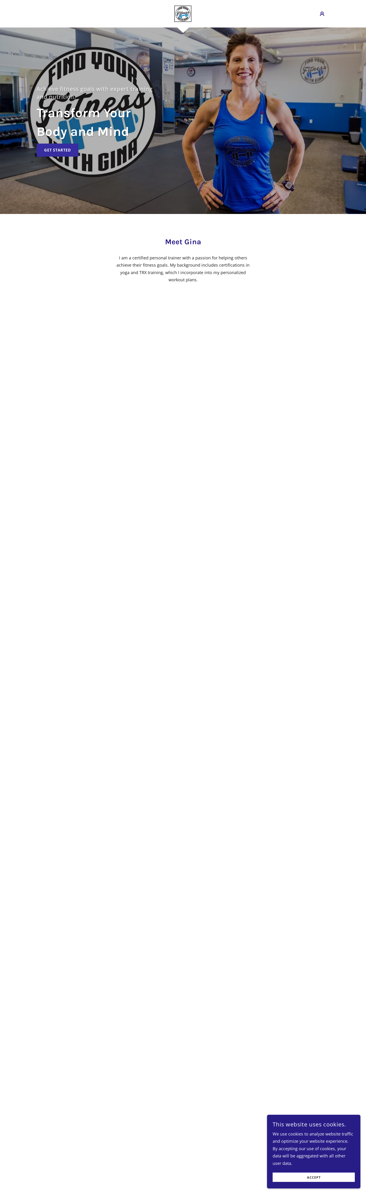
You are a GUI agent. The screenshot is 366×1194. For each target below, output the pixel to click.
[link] (182, 13)
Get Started (57, 150)
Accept (314, 1177)
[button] (322, 13)
